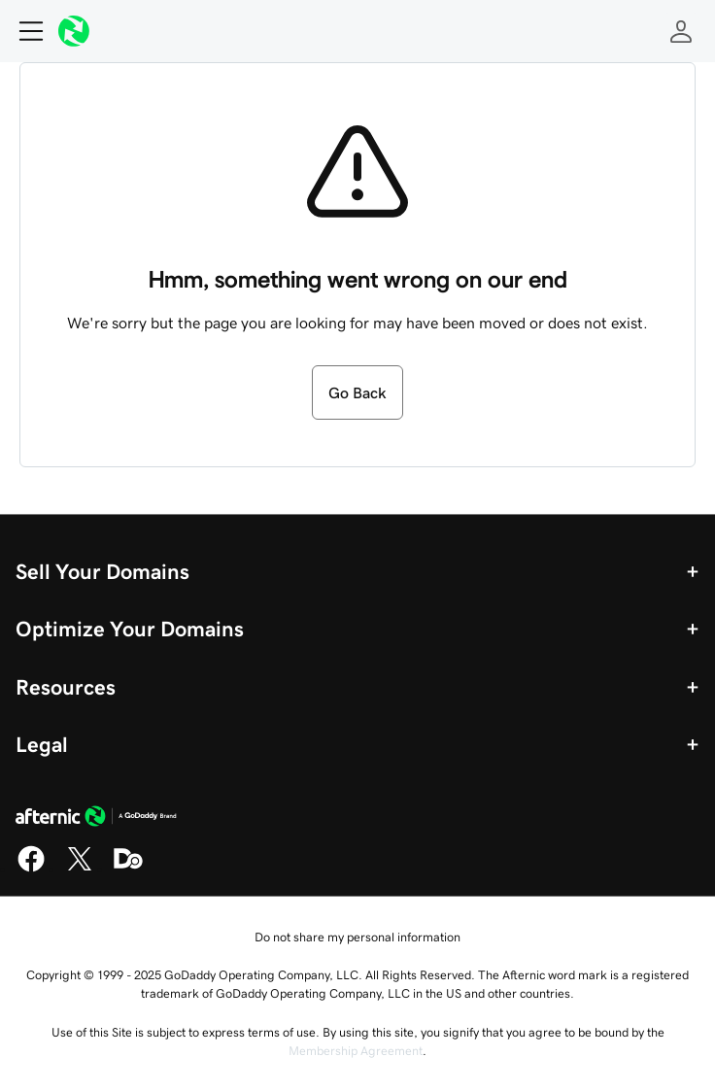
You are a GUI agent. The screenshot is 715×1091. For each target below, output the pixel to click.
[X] (79, 868)
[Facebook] (31, 868)
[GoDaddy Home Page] (96, 818)
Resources (66, 687)
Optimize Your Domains (130, 628)
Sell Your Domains (102, 571)
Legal (42, 744)
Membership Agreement (356, 1050)
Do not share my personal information (357, 937)
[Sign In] (681, 31)
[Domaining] (128, 868)
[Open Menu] (23, 31)
